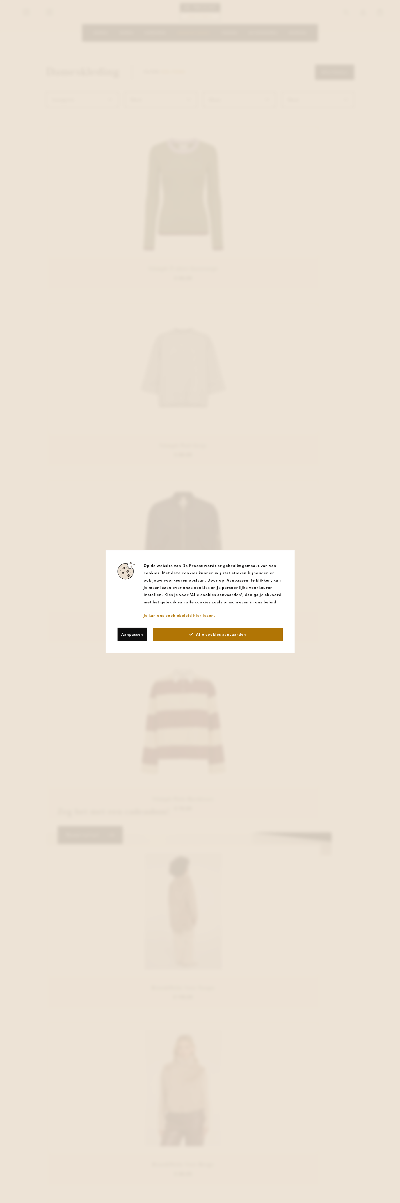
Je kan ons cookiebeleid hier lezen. (179, 615)
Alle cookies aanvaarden (217, 634)
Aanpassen (132, 634)
